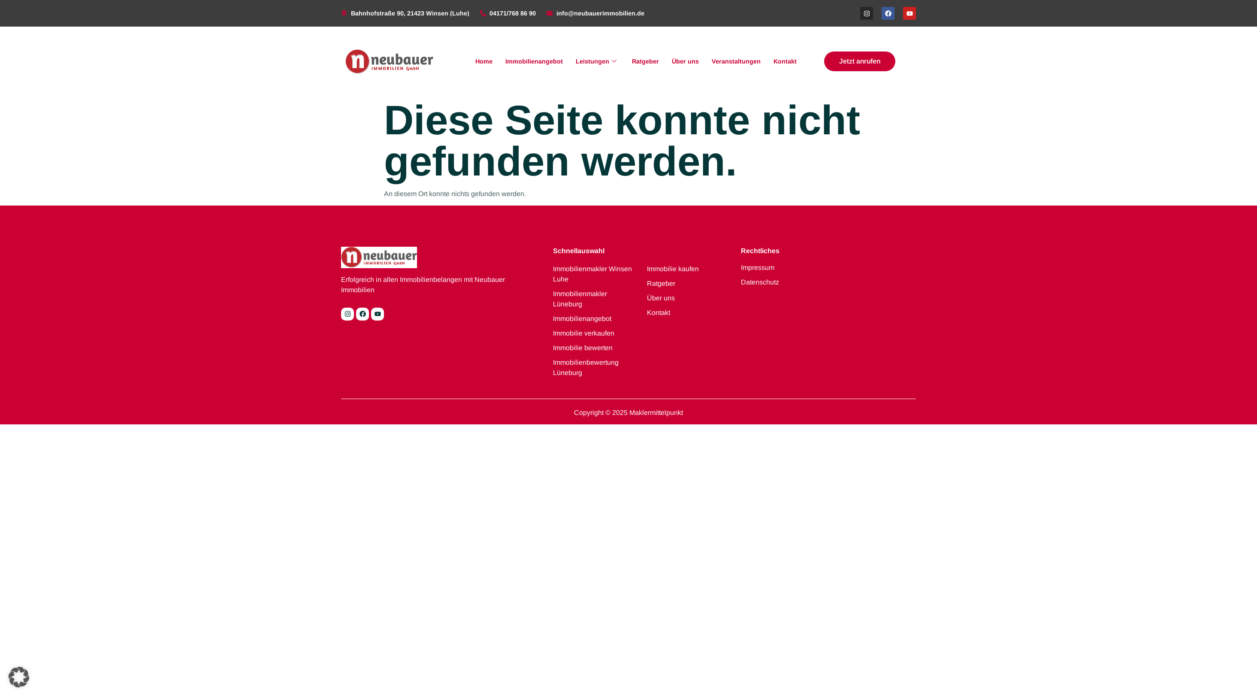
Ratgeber (645, 61)
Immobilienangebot (534, 61)
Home (484, 61)
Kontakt (785, 61)
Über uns (685, 61)
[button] (19, 677)
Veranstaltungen (736, 61)
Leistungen (596, 61)
